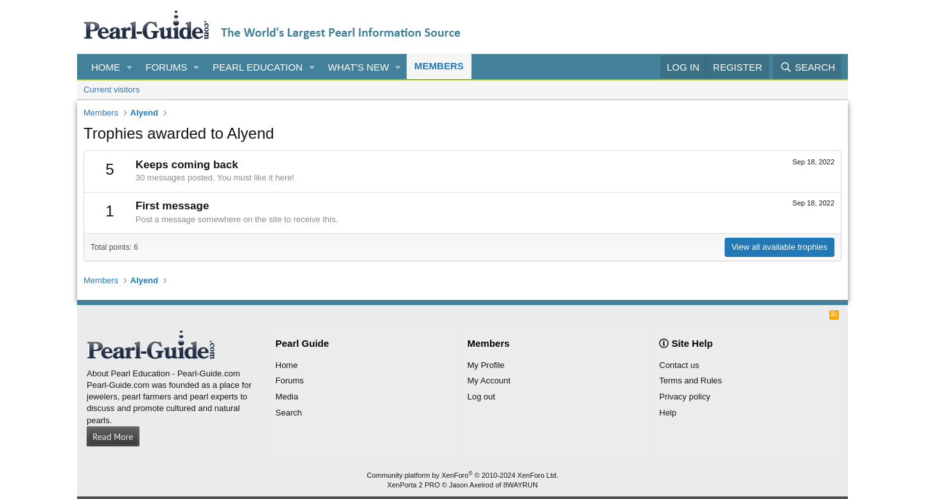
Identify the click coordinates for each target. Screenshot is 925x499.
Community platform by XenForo (462, 475)
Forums (167, 67)
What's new (358, 67)
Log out (481, 396)
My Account (489, 380)
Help (667, 412)
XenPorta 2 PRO (413, 485)
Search (289, 412)
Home (105, 67)
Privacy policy (684, 396)
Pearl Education (258, 67)
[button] (129, 67)
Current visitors (111, 89)
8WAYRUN (520, 485)
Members (439, 65)
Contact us (679, 365)
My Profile (486, 365)
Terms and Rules (690, 380)
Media (287, 396)
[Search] (807, 67)
